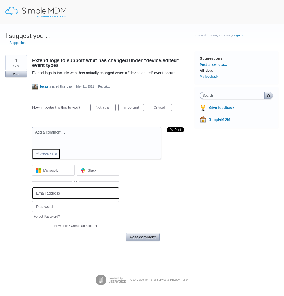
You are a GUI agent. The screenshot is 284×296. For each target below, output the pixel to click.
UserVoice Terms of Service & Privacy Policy (159, 279)
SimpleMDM (219, 119)
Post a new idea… (213, 65)
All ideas (206, 71)
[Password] (75, 206)
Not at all (106, 108)
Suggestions (211, 58)
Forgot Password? (47, 216)
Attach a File (48, 153)
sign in (238, 35)
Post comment (143, 237)
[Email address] (75, 193)
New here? (75, 226)
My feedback (209, 76)
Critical (163, 108)
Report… (104, 86)
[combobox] (234, 95)
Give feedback (221, 107)
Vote (16, 74)
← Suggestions (16, 43)
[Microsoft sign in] (53, 170)
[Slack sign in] (98, 170)
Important (133, 108)
